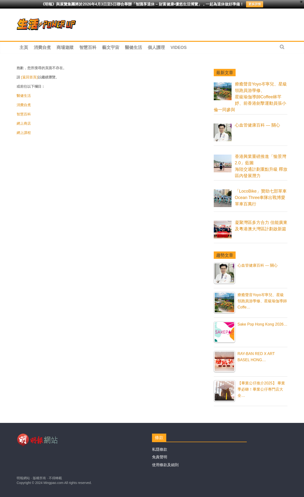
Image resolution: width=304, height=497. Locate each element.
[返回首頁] (29, 77)
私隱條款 (159, 449)
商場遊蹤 (65, 47)
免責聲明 (159, 457)
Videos (179, 47)
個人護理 (156, 47)
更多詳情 (254, 4)
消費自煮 (42, 47)
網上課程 (24, 132)
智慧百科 (87, 47)
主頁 (23, 47)
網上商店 (24, 123)
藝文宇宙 (110, 47)
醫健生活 (133, 47)
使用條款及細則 (165, 465)
